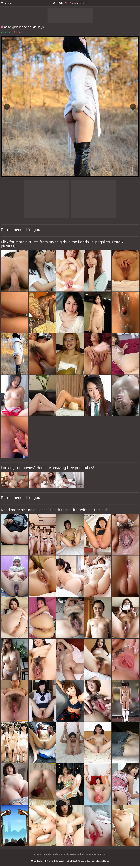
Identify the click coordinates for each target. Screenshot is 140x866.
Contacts (36, 861)
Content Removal (54, 861)
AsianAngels (70, 3)
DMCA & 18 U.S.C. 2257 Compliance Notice (88, 861)
